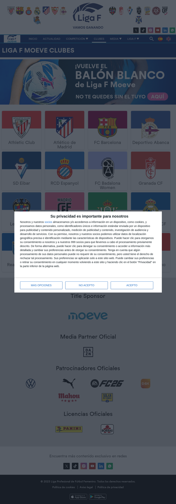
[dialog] (88, 252)
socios (48, 222)
